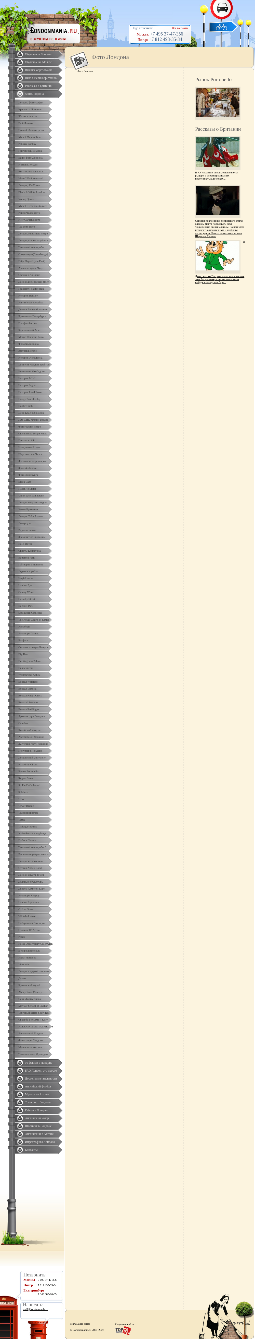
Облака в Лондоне (29, 274)
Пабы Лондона (27, 488)
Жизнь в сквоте (27, 116)
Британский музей (29, 985)
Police (21, 936)
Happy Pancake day (29, 398)
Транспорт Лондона (38, 1102)
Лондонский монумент (32, 757)
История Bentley (28, 295)
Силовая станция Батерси (33, 647)
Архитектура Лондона (31, 716)
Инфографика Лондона (40, 1142)
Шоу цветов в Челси (30, 454)
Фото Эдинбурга (28, 474)
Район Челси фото (29, 212)
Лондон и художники (30, 860)
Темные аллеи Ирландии (33, 1054)
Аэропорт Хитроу (28, 895)
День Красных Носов (31, 412)
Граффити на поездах (31, 288)
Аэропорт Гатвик (28, 633)
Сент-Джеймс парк (29, 998)
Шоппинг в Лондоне (38, 1126)
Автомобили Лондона (31, 736)
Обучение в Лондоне (38, 54)
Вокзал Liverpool (28, 702)
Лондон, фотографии (30, 102)
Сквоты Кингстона (29, 550)
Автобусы (24, 626)
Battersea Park (26, 557)
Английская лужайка (30, 302)
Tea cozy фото (26, 226)
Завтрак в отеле (27, 350)
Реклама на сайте (80, 1323)
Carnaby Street (26, 598)
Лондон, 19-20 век (29, 185)
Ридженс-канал (27, 529)
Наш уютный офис (29, 447)
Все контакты (180, 27)
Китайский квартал (29, 729)
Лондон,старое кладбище (33, 240)
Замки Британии (28, 509)
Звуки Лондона (27, 957)
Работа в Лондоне (36, 1110)
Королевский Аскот (30, 329)
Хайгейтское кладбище (32, 833)
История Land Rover (30, 392)
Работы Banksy (27, 143)
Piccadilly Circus (27, 764)
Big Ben (23, 654)
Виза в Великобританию (41, 78)
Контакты (31, 1150)
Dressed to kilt (26, 440)
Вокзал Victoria (27, 688)
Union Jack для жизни (31, 495)
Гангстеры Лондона (30, 150)
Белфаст (23, 640)
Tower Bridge (26, 805)
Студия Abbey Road (30, 867)
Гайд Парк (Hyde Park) (31, 261)
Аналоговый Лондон (30, 1033)
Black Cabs (24, 481)
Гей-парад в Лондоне (30, 564)
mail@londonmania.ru (35, 1309)
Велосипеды (25, 667)
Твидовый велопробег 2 (32, 847)
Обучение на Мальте (38, 62)
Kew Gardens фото (29, 219)
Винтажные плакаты (30, 171)
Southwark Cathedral (30, 612)
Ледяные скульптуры (30, 881)
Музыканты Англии (30, 1047)
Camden (23, 723)
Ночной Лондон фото (31, 130)
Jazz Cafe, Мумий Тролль (33, 419)
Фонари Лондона (28, 343)
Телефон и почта (28, 812)
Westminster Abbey (29, 674)
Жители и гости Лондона (33, 743)
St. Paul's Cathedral (29, 785)
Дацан (22, 978)
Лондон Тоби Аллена (31, 516)
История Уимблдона (30, 357)
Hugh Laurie (25, 578)
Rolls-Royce (25, 543)
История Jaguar (27, 385)
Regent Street (26, 778)
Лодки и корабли (28, 571)
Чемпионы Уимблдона (31, 371)
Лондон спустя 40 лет (31, 874)
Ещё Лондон (25, 123)
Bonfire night (25, 405)
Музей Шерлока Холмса (32, 205)
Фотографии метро (29, 426)
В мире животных (29, 950)
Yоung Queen (26, 198)
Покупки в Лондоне (30, 750)
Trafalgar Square (27, 826)
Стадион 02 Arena (28, 929)
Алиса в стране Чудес (31, 267)
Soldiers (23, 791)
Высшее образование (38, 70)
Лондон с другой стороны (33, 971)
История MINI (26, 378)
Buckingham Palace (29, 660)
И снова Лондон (27, 164)
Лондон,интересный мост (33, 281)
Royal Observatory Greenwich (35, 943)
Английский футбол (38, 1086)
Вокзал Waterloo (28, 681)
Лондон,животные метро (33, 233)
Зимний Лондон (27, 467)
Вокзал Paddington (29, 709)
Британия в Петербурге (32, 316)
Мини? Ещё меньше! (30, 178)
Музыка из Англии (37, 1094)
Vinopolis (23, 964)
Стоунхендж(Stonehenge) (33, 254)
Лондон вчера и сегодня (32, 502)
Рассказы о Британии (38, 86)
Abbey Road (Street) (30, 991)
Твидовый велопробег (31, 247)
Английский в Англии (39, 1134)
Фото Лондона (34, 94)
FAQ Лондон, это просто (41, 1070)
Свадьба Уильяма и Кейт (33, 1019)
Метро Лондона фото (31, 336)
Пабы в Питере (27, 840)
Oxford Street (26, 909)
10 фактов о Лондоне (38, 1062)
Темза (21, 819)
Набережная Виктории (31, 923)
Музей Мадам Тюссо (30, 136)
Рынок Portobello (28, 771)
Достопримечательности (41, 1078)
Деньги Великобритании (33, 309)
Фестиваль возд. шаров (32, 461)
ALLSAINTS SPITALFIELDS (35, 1026)
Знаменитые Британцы (31, 536)
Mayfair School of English (33, 1005)
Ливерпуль (24, 523)
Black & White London (31, 192)
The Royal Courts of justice (33, 619)
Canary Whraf (26, 592)
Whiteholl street (27, 916)
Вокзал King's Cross (30, 695)
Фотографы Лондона (30, 1040)
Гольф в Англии (27, 323)
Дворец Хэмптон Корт (31, 888)
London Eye (25, 585)
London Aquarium (28, 902)
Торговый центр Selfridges (33, 1012)
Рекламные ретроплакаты (33, 854)
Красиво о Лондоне (30, 109)
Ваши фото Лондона (30, 157)
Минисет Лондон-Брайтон (34, 364)
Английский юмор (37, 1118)
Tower (21, 798)
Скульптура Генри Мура (32, 433)
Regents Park (25, 605)
